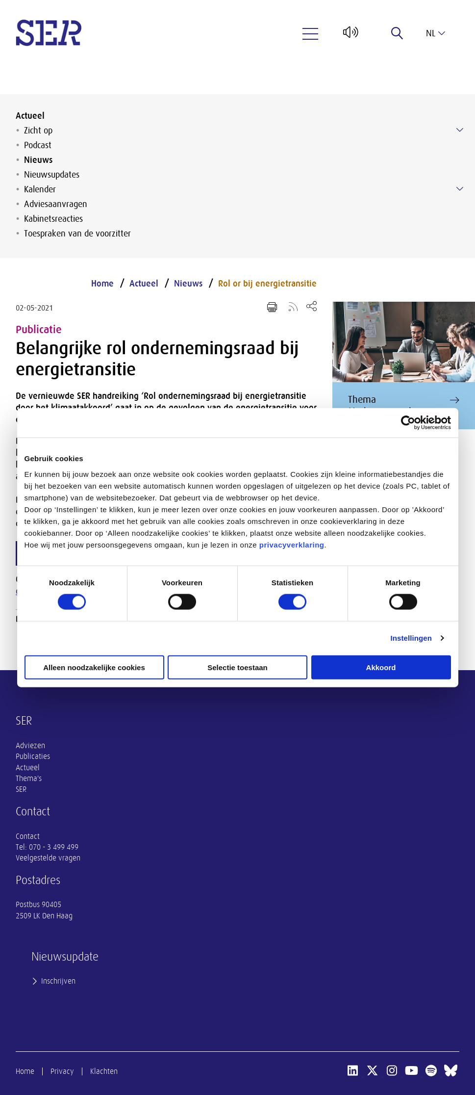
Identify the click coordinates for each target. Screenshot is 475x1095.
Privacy (62, 1071)
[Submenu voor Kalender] (459, 189)
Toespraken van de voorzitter (77, 233)
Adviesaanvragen (55, 204)
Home (102, 283)
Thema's (29, 778)
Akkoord (381, 667)
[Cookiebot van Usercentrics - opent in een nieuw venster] (408, 423)
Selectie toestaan (237, 667)
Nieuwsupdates (51, 175)
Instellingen (411, 638)
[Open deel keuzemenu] (311, 306)
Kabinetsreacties (53, 219)
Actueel (30, 116)
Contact (28, 836)
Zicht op (38, 130)
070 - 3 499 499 (53, 847)
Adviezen (30, 745)
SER (21, 789)
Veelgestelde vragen (48, 858)
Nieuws (38, 160)
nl (435, 33)
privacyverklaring (292, 544)
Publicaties (33, 756)
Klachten (104, 1071)
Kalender (40, 189)
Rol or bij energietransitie (267, 283)
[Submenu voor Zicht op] (459, 130)
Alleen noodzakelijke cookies (94, 667)
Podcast (37, 145)
